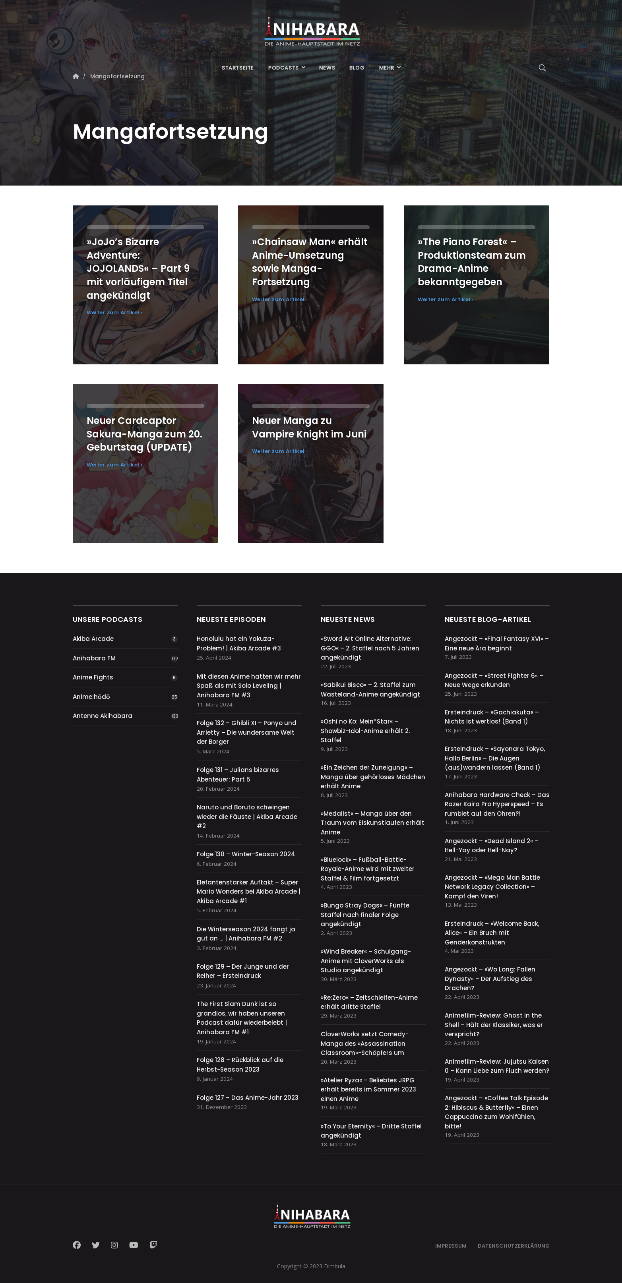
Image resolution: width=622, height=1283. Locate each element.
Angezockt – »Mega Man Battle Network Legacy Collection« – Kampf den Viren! (492, 886)
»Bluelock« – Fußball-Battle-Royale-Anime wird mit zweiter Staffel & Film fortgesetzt (368, 868)
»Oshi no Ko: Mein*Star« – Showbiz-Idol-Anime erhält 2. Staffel (365, 730)
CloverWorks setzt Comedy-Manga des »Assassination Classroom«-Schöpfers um (365, 1043)
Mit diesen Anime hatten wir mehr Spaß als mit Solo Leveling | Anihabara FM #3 (249, 685)
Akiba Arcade (93, 639)
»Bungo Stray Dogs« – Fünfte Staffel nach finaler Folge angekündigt (365, 914)
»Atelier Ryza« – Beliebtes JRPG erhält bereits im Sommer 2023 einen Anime (368, 1089)
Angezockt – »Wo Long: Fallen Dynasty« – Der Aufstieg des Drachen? (490, 978)
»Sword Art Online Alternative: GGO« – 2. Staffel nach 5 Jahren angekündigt (370, 648)
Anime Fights (93, 677)
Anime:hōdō (91, 697)
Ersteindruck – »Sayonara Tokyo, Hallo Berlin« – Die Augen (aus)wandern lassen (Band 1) (495, 758)
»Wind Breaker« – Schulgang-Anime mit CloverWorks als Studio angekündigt (366, 960)
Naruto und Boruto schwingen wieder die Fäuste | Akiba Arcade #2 (247, 816)
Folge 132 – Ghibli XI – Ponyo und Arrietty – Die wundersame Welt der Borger (246, 732)
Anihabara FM (94, 658)
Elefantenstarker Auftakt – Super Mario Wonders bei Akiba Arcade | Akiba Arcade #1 (248, 891)
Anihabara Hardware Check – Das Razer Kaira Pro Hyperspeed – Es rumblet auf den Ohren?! (497, 804)
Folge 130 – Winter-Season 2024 (246, 854)
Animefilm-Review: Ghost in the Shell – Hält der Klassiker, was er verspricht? (494, 1024)
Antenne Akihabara (102, 716)
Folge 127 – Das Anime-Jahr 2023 (247, 1097)
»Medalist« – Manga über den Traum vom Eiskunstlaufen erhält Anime (372, 822)
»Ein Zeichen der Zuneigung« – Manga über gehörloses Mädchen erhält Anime (373, 776)
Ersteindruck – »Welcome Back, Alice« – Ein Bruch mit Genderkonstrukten (492, 932)
